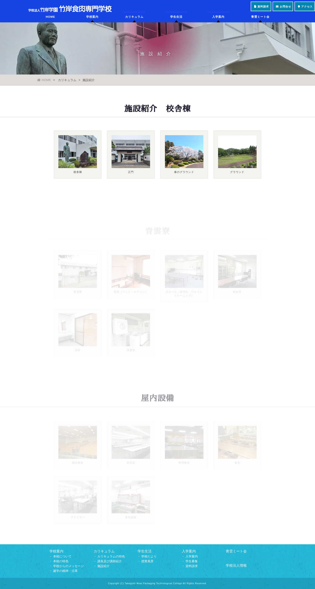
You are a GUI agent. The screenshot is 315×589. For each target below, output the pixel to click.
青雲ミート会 (260, 20)
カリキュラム (134, 20)
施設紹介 (103, 566)
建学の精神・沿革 (65, 571)
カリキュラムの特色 (111, 556)
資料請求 (192, 566)
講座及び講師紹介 (109, 561)
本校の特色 (60, 561)
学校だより (149, 556)
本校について (62, 556)
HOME (50, 20)
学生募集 (192, 561)
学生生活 (176, 20)
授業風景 (147, 561)
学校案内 (92, 20)
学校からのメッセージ (68, 566)
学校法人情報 (236, 565)
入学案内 (218, 20)
